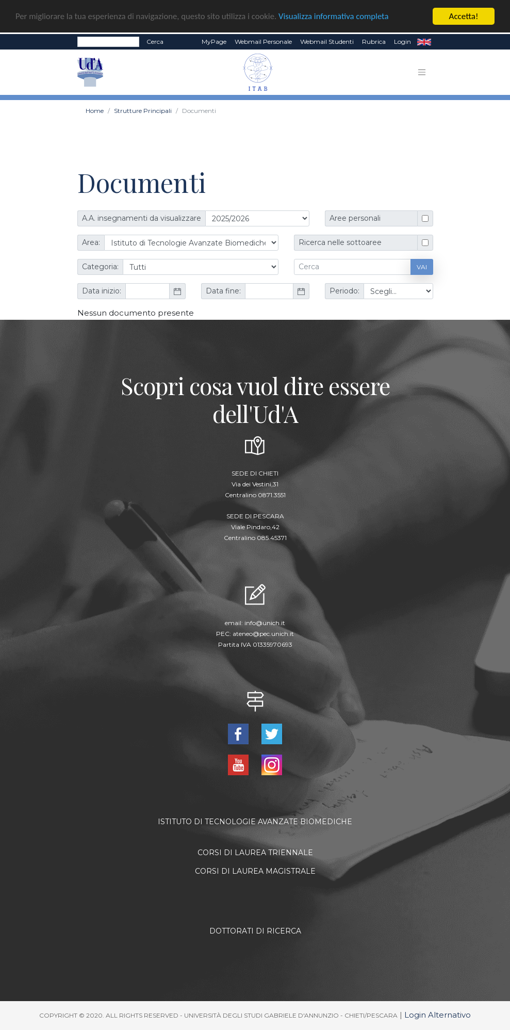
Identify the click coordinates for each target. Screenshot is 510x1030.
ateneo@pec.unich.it (263, 633)
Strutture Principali (143, 111)
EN (424, 41)
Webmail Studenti (327, 41)
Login (402, 41)
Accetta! (464, 16)
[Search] (108, 42)
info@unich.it (264, 622)
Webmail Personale (263, 41)
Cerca (154, 41)
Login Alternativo (437, 1015)
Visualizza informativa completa (340, 16)
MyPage (214, 41)
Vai (422, 266)
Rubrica (374, 41)
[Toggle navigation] (421, 72)
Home (95, 111)
